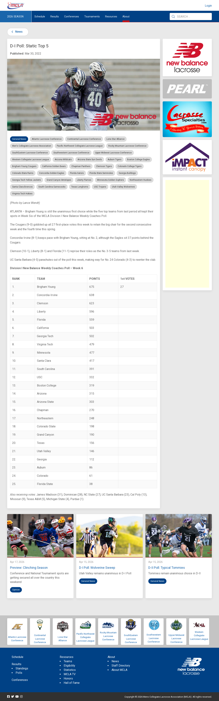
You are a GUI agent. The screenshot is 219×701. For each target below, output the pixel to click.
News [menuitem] (115, 661)
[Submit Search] (173, 16)
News (16, 31)
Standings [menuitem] (22, 668)
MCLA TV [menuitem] (70, 674)
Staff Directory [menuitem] (121, 665)
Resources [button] (111, 16)
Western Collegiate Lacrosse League (199, 635)
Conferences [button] (71, 16)
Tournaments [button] (92, 16)
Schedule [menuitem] (39, 16)
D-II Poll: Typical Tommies (166, 567)
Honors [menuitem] (68, 678)
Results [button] (54, 16)
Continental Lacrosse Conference (40, 639)
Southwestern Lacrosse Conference (154, 638)
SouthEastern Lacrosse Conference (131, 639)
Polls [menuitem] (19, 672)
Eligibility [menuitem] (69, 665)
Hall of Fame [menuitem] (72, 682)
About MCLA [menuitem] (119, 670)
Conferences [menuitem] (20, 680)
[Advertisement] (187, 234)
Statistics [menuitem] (70, 670)
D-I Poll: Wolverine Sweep (97, 567)
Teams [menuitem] (68, 661)
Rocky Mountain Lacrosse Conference (108, 636)
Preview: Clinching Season (29, 567)
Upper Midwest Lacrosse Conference (176, 638)
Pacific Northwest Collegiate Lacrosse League (85, 637)
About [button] (126, 16)
